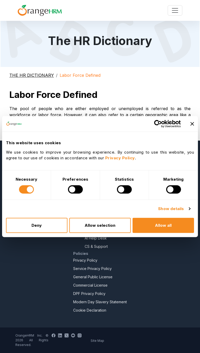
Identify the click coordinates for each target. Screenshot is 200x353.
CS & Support (96, 246)
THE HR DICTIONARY (31, 75)
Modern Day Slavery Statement (100, 302)
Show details (171, 208)
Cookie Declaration (89, 310)
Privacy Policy (85, 260)
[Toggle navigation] (175, 10)
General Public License (93, 277)
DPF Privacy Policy (89, 293)
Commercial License (90, 285)
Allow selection (100, 225)
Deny (37, 225)
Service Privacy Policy (92, 268)
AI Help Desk (96, 238)
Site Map (97, 341)
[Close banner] (192, 124)
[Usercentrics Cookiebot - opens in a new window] (158, 124)
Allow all (163, 225)
